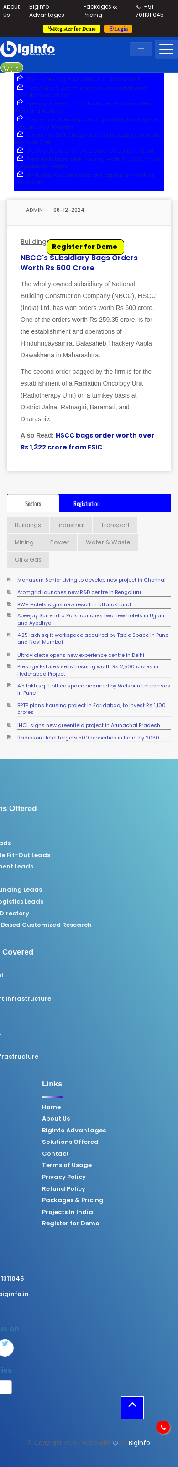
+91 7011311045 (150, 11)
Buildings (35, 241)
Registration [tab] (86, 503)
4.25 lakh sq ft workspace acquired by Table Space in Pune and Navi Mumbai (89, 123)
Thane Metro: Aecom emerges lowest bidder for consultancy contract (81, 91)
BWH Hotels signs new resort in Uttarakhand (77, 79)
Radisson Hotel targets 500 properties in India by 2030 (88, 735)
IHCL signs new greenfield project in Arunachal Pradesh (88, 722)
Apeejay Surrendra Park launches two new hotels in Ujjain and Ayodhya (90, 614)
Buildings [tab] (28, 525)
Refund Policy (121, 1189)
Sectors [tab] (33, 503)
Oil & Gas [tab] (28, 559)
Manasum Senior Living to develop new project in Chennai (91, 577)
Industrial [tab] (71, 525)
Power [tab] (59, 542)
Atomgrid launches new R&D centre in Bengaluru (79, 589)
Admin (32, 209)
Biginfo (139, 1442)
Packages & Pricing (100, 11)
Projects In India (125, 1212)
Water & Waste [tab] (108, 542)
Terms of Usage (124, 1165)
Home (108, 1107)
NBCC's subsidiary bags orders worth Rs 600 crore (79, 263)
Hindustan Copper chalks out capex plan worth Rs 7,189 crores (84, 178)
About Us (113, 1119)
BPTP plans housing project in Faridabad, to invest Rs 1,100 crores (91, 704)
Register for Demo (84, 246)
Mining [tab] (24, 542)
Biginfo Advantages (46, 11)
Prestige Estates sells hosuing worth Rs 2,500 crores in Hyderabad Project (87, 665)
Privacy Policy (121, 1177)
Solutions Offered (127, 1142)
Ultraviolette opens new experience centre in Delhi (83, 151)
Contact (112, 1154)
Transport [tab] (115, 525)
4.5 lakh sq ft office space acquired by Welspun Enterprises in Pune (93, 684)
